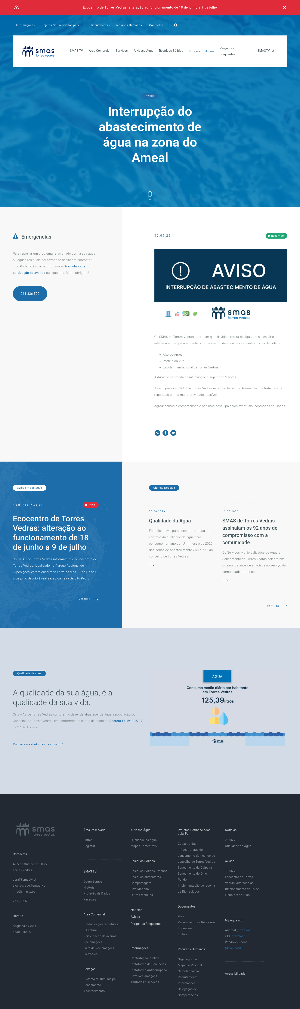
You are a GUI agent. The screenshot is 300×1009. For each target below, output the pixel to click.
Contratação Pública (145, 958)
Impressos (185, 928)
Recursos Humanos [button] (129, 25)
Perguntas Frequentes (227, 51)
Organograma (187, 959)
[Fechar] (284, 7)
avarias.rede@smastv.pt (29, 885)
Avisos (210, 51)
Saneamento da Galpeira (195, 867)
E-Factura (90, 930)
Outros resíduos (142, 895)
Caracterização (188, 971)
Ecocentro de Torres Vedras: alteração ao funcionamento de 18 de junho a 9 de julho (150, 7)
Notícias (194, 51)
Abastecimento (94, 991)
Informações (187, 983)
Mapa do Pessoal (190, 965)
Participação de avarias (100, 936)
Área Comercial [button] (99, 50)
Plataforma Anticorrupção (149, 970)
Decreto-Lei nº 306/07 (125, 721)
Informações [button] (25, 25)
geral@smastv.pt (24, 879)
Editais (182, 934)
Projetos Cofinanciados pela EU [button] (62, 25)
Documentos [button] (100, 25)
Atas (181, 916)
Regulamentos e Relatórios (197, 922)
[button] (175, 25)
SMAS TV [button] (76, 50)
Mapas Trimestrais (144, 846)
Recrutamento (188, 977)
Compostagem (141, 883)
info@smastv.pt (24, 891)
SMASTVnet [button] (265, 50)
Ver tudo (88, 599)
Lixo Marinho (140, 889)
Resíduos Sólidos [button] (171, 50)
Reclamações (93, 942)
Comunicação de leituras (101, 924)
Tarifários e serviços (145, 982)
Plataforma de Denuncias (148, 964)
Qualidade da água (144, 840)
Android (239, 930)
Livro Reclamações (144, 976)
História (89, 887)
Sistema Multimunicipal (100, 979)
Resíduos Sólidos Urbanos (149, 871)
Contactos (156, 25)
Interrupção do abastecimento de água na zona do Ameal (150, 134)
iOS (235, 936)
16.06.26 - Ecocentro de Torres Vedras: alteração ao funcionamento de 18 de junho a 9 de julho (242, 883)
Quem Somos (93, 881)
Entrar (88, 840)
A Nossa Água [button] (144, 50)
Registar (89, 846)
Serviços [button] (122, 50)
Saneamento (92, 985)
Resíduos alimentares (146, 877)
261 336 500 (30, 294)
